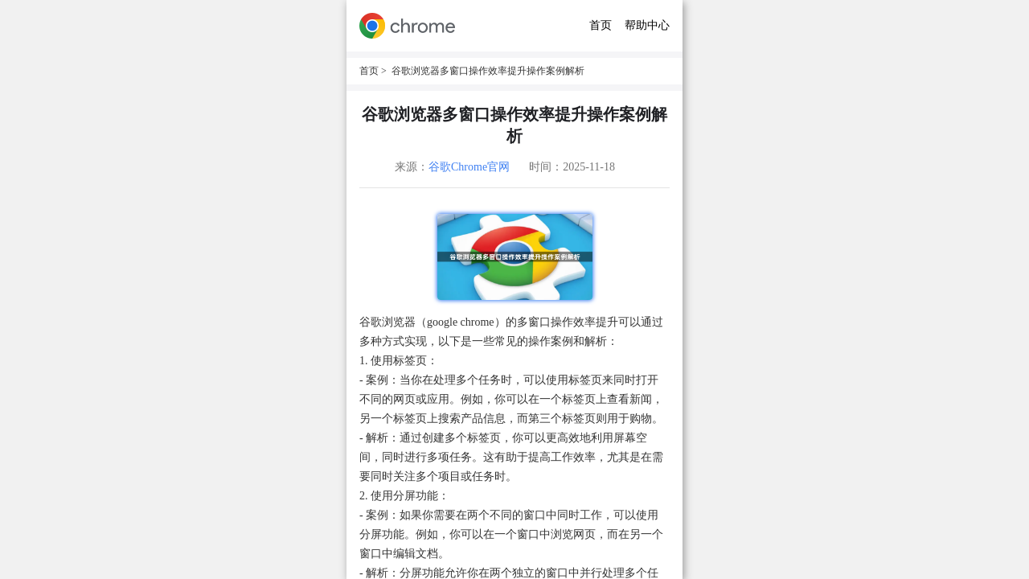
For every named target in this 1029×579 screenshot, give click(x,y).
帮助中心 (647, 25)
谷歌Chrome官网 (469, 167)
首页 (600, 25)
